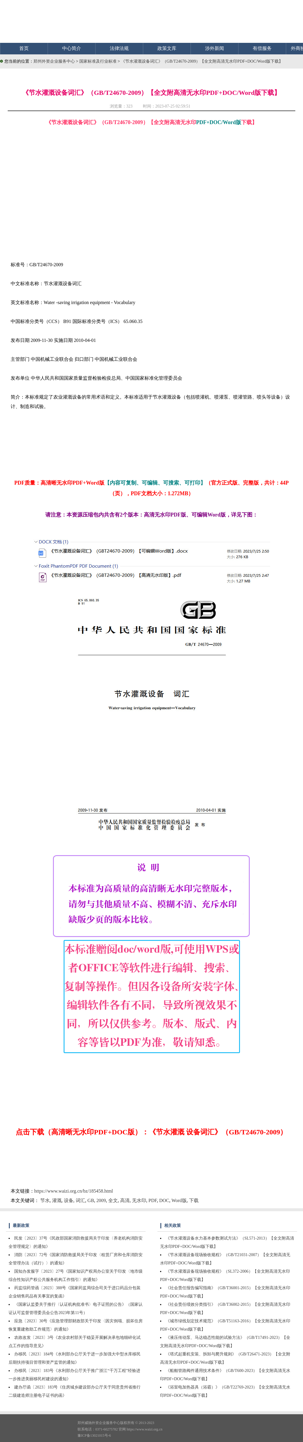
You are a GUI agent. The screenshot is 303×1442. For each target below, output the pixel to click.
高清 (125, 1200)
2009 (101, 1200)
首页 (24, 48)
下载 (194, 1200)
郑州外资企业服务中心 (54, 61)
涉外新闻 (214, 48)
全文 (113, 1200)
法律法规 (119, 48)
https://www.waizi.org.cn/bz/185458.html (73, 1190)
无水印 (139, 1200)
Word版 (178, 1200)
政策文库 (166, 48)
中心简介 (71, 48)
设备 (68, 1200)
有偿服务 (262, 48)
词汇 (80, 1200)
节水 (45, 1200)
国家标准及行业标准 (98, 61)
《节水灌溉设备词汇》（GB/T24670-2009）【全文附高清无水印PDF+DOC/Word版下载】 (202, 61)
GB (91, 1200)
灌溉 (57, 1200)
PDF (153, 1200)
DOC (164, 1200)
